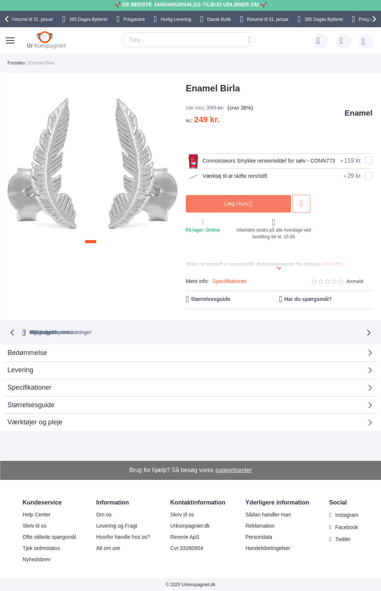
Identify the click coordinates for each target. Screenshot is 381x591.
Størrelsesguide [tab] (30, 404)
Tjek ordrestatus (41, 547)
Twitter (342, 539)
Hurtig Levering (176, 19)
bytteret (104, 331)
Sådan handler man (268, 514)
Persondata (259, 536)
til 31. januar (32, 19)
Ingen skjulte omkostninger (227, 331)
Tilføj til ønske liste (315, 204)
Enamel (358, 113)
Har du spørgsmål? (308, 299)
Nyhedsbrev (37, 559)
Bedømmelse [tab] (27, 352)
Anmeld (354, 281)
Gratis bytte (161, 331)
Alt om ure (108, 547)
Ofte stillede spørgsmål (49, 536)
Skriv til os (35, 525)
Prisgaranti (134, 19)
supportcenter (233, 469)
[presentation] (8, 19)
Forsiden (16, 63)
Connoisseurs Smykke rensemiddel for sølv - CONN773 (253, 161)
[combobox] (188, 39)
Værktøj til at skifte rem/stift (230, 176)
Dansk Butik (219, 19)
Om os (104, 514)
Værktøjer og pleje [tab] (34, 421)
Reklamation (260, 525)
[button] (90, 241)
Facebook (346, 526)
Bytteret (88, 19)
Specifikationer (229, 281)
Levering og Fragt (116, 525)
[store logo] (46, 40)
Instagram (346, 514)
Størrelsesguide (211, 299)
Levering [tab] (20, 369)
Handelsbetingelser (268, 547)
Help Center (37, 514)
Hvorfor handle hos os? (123, 536)
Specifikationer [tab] (29, 386)
